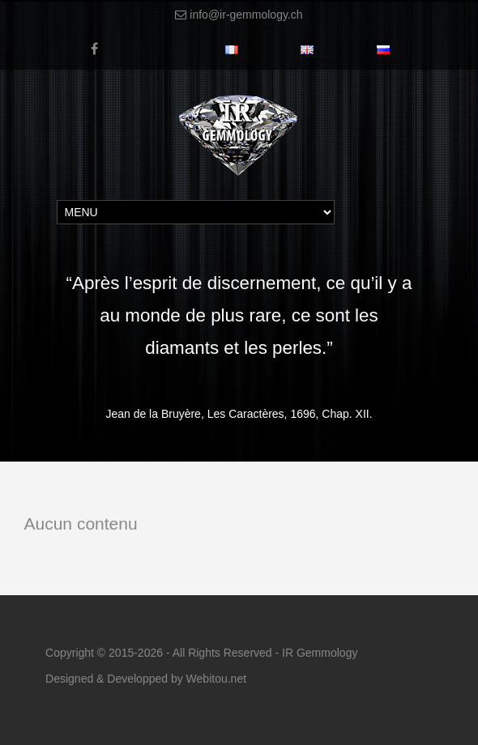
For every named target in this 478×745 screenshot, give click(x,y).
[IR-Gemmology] (239, 105)
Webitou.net (216, 678)
